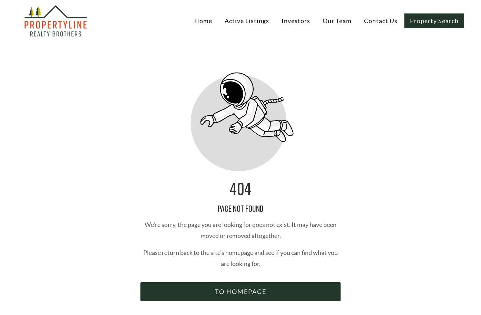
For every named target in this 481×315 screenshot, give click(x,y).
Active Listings (247, 21)
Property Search (434, 21)
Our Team (337, 21)
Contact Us (380, 21)
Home (203, 21)
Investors (296, 21)
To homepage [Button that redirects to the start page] (240, 291)
